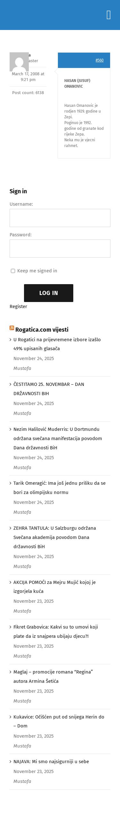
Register (18, 306)
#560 (100, 60)
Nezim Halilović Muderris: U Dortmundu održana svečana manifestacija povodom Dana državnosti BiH (57, 438)
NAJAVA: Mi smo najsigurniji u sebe (51, 761)
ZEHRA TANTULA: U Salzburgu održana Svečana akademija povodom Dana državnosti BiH (54, 537)
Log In (48, 293)
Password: (21, 235)
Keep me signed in (37, 271)
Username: (21, 204)
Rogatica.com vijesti (41, 329)
